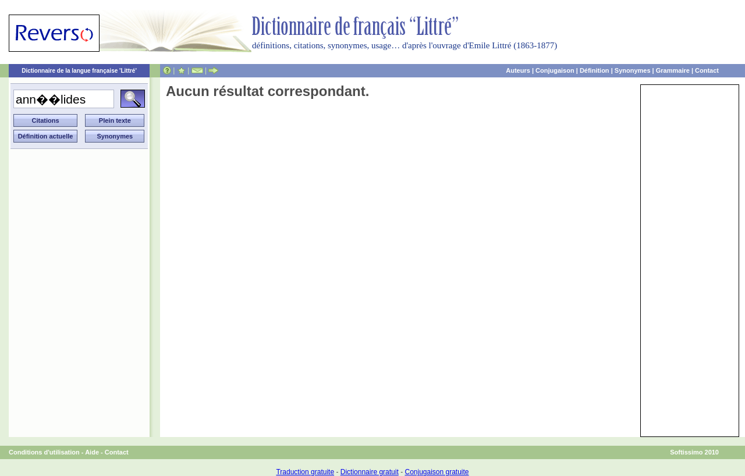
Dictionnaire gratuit (369, 472)
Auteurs (518, 70)
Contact (707, 70)
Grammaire (673, 70)
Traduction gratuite (305, 472)
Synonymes (633, 70)
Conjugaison (554, 70)
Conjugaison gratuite (437, 472)
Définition (594, 70)
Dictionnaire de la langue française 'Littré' (79, 71)
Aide (92, 452)
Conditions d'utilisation (44, 452)
